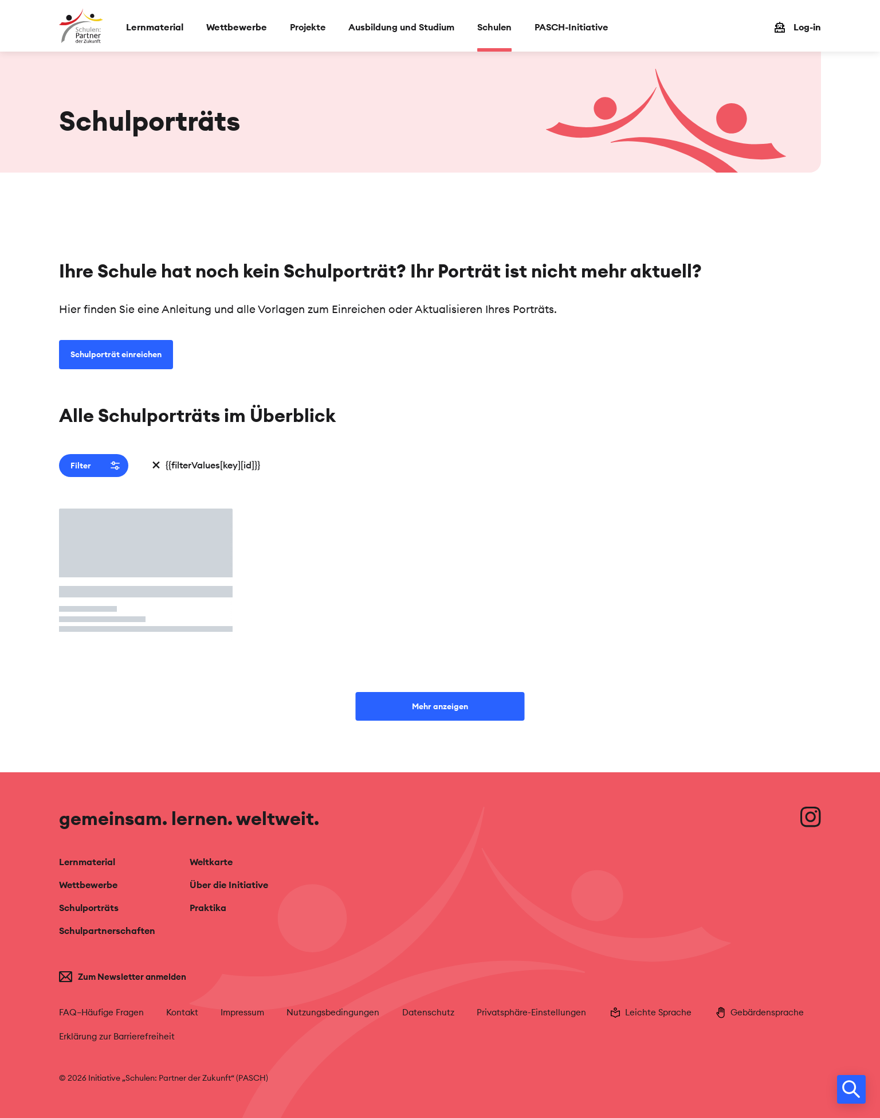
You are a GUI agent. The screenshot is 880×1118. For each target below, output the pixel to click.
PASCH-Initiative (571, 27)
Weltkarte (211, 861)
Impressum (242, 1012)
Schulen (494, 27)
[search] (851, 1089)
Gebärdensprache (759, 1012)
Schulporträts (89, 907)
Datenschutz (428, 1012)
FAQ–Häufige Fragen (101, 1012)
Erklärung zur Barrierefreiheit (117, 1036)
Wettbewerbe (236, 27)
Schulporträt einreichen (116, 354)
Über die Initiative (229, 884)
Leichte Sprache (650, 1012)
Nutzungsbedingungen (332, 1012)
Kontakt (182, 1012)
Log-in (807, 27)
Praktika (208, 907)
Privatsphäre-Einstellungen (531, 1012)
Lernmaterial (154, 27)
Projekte (307, 27)
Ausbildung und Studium (401, 27)
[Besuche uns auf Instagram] (810, 817)
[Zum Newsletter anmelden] (146, 977)
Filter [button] (95, 465)
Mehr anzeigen (440, 706)
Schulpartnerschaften (107, 930)
